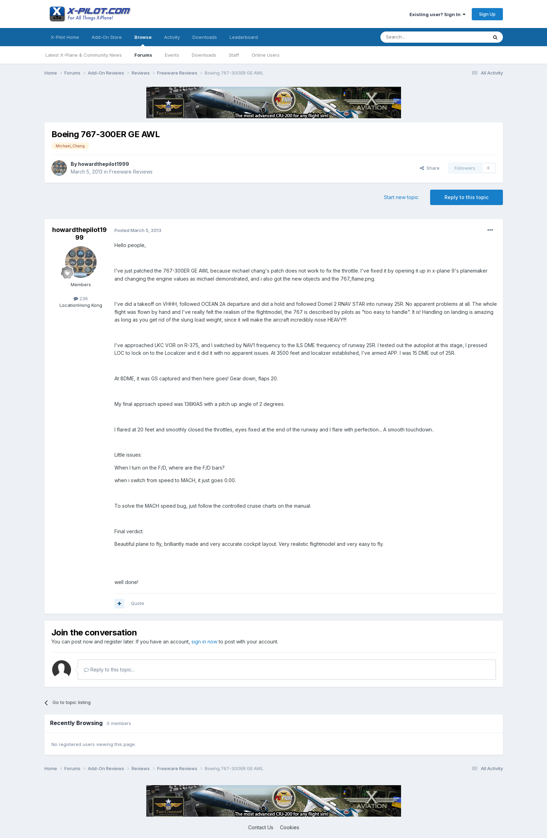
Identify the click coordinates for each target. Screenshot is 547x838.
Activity (172, 37)
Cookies (289, 827)
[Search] (416, 37)
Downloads (204, 55)
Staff (234, 55)
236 (80, 298)
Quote (137, 603)
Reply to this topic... (109, 669)
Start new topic (401, 197)
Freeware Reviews (131, 172)
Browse (143, 40)
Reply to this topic (466, 197)
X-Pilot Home (65, 37)
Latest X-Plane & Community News (83, 55)
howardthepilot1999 (103, 164)
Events (172, 55)
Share (430, 168)
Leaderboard (244, 37)
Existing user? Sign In (437, 14)
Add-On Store (107, 37)
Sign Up (487, 14)
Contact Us (260, 827)
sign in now (204, 642)
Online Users (266, 55)
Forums (143, 55)
